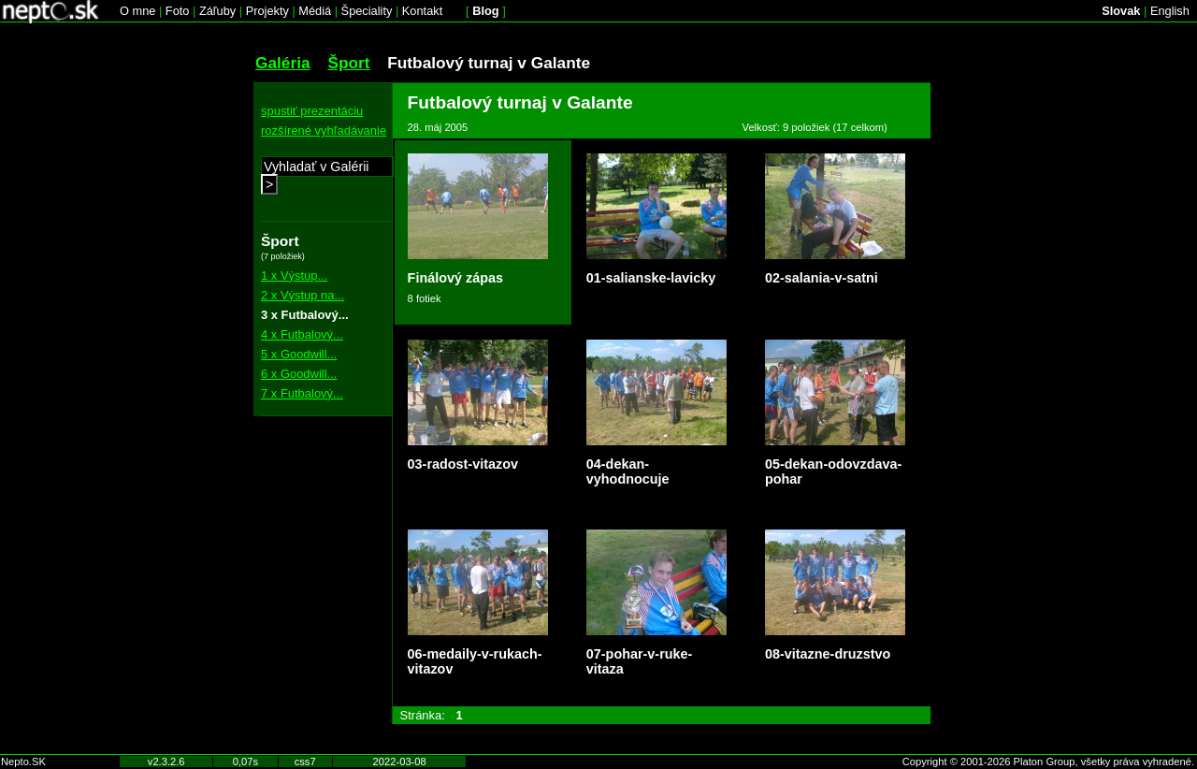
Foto (178, 11)
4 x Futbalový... (302, 334)
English (1170, 11)
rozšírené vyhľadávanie (323, 130)
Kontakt (422, 11)
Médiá (314, 11)
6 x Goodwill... (299, 374)
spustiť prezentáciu (312, 111)
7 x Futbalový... (302, 393)
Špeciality (367, 11)
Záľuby (217, 11)
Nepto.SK (23, 761)
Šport (348, 62)
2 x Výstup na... (302, 295)
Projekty (267, 11)
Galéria (282, 62)
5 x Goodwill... (299, 354)
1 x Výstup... (294, 275)
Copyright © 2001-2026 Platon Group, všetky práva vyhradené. (1048, 761)
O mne (137, 11)
